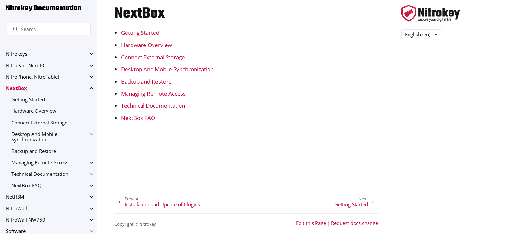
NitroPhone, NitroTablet (32, 76)
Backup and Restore (33, 151)
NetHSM (15, 196)
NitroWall (16, 208)
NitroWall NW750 (25, 219)
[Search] (48, 29)
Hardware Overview (33, 111)
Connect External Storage (39, 122)
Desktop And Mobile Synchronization (34, 137)
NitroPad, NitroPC (26, 65)
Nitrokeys (16, 53)
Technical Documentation (39, 174)
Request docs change (354, 223)
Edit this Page (311, 223)
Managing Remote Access (39, 162)
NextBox (16, 88)
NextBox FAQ (26, 185)
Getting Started (28, 99)
